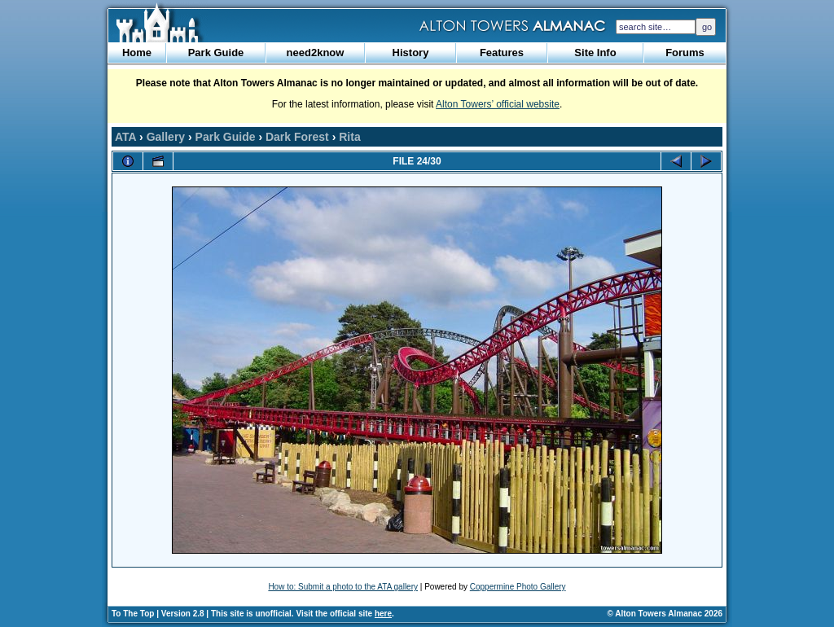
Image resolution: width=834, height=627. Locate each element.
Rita (349, 136)
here (383, 613)
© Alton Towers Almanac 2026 (665, 613)
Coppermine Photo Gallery (518, 586)
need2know (316, 52)
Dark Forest (297, 136)
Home (136, 52)
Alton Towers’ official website (498, 104)
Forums (685, 52)
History (411, 52)
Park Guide (216, 52)
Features (502, 52)
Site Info (595, 52)
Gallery (166, 136)
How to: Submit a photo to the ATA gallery (343, 586)
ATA (125, 136)
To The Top (133, 613)
